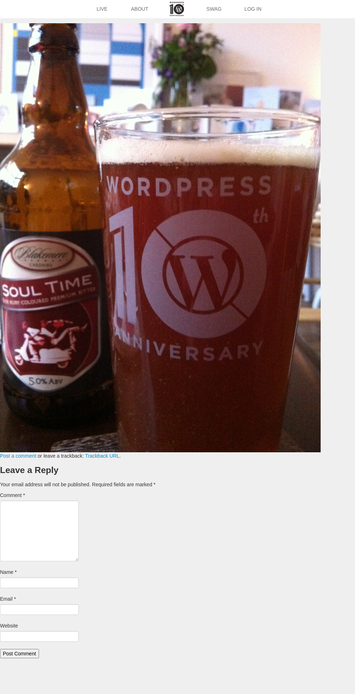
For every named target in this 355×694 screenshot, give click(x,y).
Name (8, 572)
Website (9, 626)
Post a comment (18, 456)
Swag (214, 9)
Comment (12, 495)
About (139, 9)
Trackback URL (102, 456)
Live (102, 9)
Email (8, 599)
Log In (252, 9)
